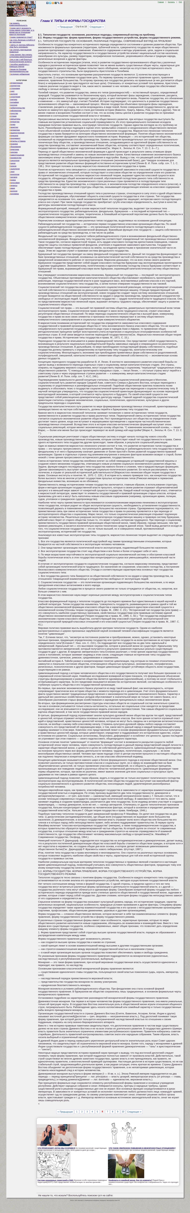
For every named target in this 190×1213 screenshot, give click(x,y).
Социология (14, 169)
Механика (13, 144)
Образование (15, 147)
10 (123, 1112)
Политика (13, 152)
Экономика (14, 194)
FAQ (180, 2)
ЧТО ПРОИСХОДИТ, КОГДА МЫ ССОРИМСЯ (56, 1148)
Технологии (14, 174)
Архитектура (14, 86)
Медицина (13, 136)
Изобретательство (17, 108)
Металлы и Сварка (17, 141)
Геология (13, 105)
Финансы (13, 185)
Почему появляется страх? (20, 37)
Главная (161, 2)
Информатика (15, 111)
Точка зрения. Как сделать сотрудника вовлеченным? (20, 56)
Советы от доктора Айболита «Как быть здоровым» (21, 46)
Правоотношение (16, 155)
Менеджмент (14, 138)
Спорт (12, 172)
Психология (14, 160)
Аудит (12, 91)
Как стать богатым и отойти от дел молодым (22, 41)
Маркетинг (13, 127)
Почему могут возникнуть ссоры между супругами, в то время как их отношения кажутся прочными (21, 31)
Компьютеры (14, 119)
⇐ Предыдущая (65, 27)
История (12, 116)
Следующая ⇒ (97, 27)
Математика (14, 130)
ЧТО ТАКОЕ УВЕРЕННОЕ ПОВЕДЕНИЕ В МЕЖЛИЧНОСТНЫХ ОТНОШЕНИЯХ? (142, 1148)
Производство (15, 158)
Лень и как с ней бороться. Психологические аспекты (20, 60)
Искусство (13, 113)
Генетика (13, 99)
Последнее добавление (19, 74)
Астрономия (14, 88)
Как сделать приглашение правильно (20, 51)
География (14, 102)
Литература (14, 122)
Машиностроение (16, 133)
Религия (12, 166)
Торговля (13, 177)
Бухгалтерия (14, 97)
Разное (12, 163)
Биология (13, 94)
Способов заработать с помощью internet (19, 65)
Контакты (171, 2)
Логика (12, 124)
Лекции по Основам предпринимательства (18, 70)
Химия (12, 188)
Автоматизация (16, 83)
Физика (12, 180)
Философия (14, 183)
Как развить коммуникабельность (18, 24)
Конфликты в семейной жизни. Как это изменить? (130, 1180)
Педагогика (14, 149)
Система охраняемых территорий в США (55, 1180)
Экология (13, 191)
